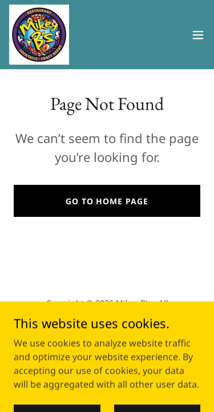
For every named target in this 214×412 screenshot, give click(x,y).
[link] (39, 35)
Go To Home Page (107, 201)
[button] (198, 34)
